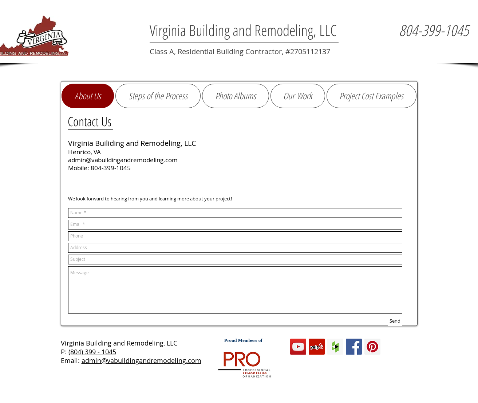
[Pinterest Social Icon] (372, 347)
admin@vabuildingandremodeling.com (141, 360)
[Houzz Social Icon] (335, 347)
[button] (371, 96)
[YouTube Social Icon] (298, 347)
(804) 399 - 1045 (92, 351)
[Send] (395, 321)
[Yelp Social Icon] (317, 347)
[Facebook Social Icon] (354, 347)
